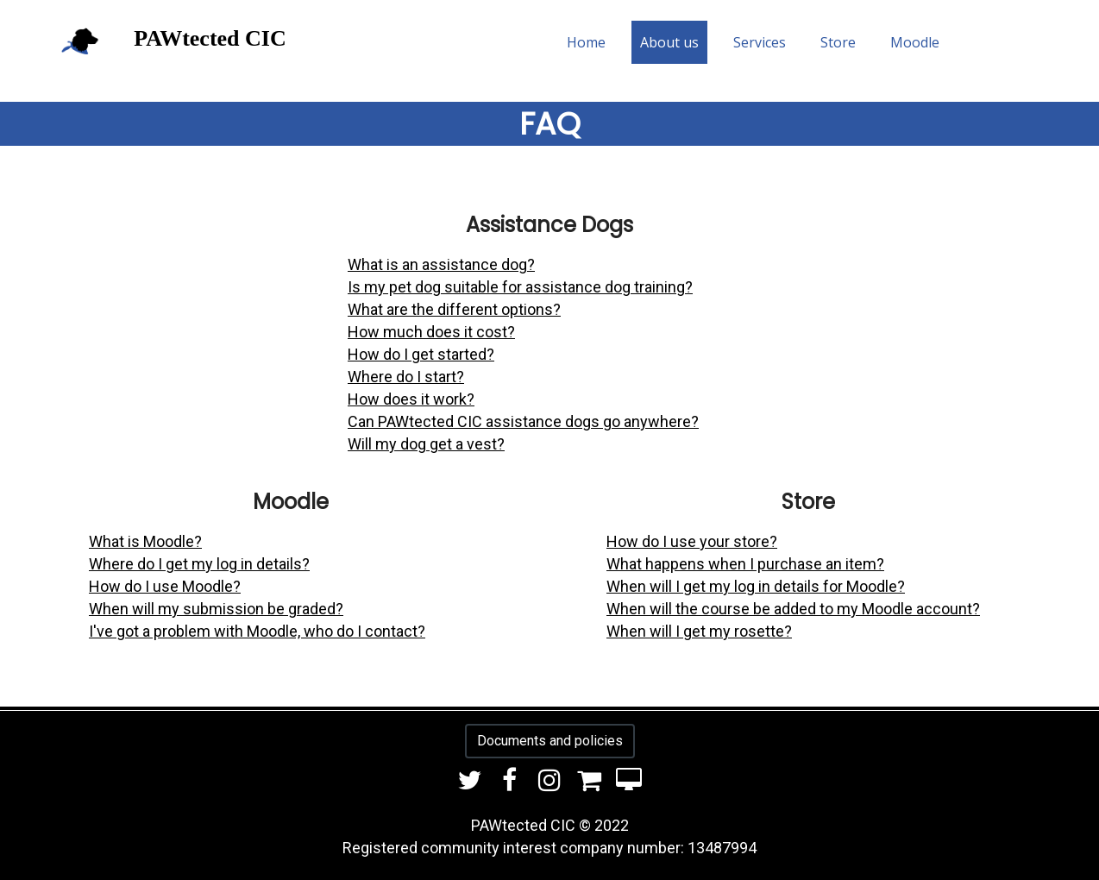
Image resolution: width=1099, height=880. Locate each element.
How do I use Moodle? (165, 586)
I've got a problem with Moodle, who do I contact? (257, 631)
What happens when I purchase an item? (745, 564)
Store (838, 42)
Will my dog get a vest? (426, 444)
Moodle (914, 42)
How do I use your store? (691, 541)
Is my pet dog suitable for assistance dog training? (520, 287)
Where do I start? (406, 377)
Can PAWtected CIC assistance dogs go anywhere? (523, 421)
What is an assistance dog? (441, 264)
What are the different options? (454, 309)
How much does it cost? (431, 332)
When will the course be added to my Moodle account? (793, 609)
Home (586, 42)
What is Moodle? (145, 541)
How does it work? (411, 399)
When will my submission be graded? (216, 609)
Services (759, 42)
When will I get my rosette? (699, 631)
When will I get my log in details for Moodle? (755, 586)
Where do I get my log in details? (199, 564)
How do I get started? (421, 354)
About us (669, 42)
